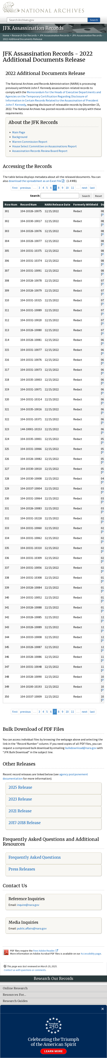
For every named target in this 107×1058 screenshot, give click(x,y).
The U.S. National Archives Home (43, 8)
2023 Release (20, 799)
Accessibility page (91, 953)
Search (94, 20)
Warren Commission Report (29, 141)
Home (6, 35)
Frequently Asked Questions (34, 857)
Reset (98, 196)
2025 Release (20, 787)
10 (67, 188)
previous (25, 188)
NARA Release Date (57, 204)
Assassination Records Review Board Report (40, 151)
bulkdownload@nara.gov (80, 748)
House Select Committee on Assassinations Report (44, 146)
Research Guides (15, 1001)
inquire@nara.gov (28, 905)
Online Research (15, 988)
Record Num (28, 204)
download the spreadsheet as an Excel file (35, 181)
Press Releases (21, 869)
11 (72, 188)
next (84, 188)
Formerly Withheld (85, 204)
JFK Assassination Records (54, 35)
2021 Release (20, 811)
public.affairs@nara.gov (31, 928)
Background (19, 137)
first (15, 188)
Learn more (53, 1051)
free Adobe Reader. (45, 950)
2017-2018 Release (24, 822)
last (92, 188)
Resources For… (14, 994)
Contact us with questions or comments (25, 970)
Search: (35, 195)
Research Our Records (24, 35)
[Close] (102, 1009)
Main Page (18, 132)
